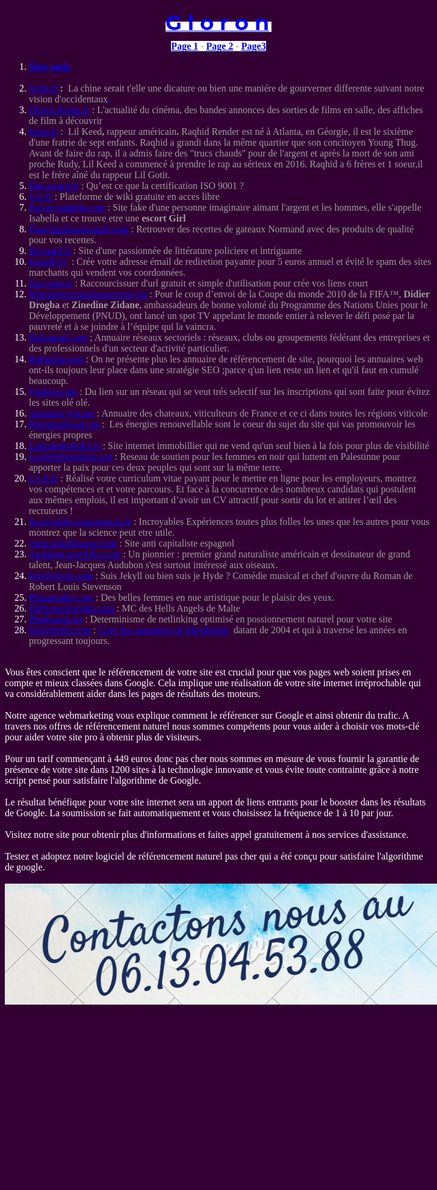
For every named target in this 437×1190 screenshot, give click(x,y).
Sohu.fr (43, 88)
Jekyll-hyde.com (61, 576)
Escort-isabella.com (67, 207)
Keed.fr (43, 131)
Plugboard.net (55, 619)
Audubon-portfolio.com (74, 554)
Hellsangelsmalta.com (71, 608)
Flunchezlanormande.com (79, 229)
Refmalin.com (56, 359)
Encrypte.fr (50, 283)
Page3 (253, 46)
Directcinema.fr (59, 110)
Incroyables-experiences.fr (80, 521)
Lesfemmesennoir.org (71, 456)
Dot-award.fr (54, 186)
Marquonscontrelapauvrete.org (88, 294)
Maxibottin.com (60, 630)
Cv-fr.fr (43, 478)
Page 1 (184, 46)
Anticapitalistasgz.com (73, 543)
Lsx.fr (42, 196)
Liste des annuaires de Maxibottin (163, 630)
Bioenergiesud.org (64, 424)
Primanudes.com (61, 597)
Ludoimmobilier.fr (66, 446)
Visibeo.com (53, 391)
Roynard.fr (51, 251)
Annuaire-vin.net (62, 413)
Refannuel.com (58, 337)
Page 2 (220, 46)
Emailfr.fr (48, 261)
